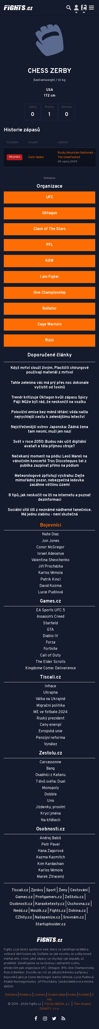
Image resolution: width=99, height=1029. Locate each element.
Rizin (49, 340)
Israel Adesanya (50, 553)
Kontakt (84, 995)
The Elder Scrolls (50, 662)
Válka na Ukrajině (50, 699)
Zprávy (37, 890)
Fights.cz (58, 911)
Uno (50, 800)
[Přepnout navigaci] (76, 7)
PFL (49, 245)
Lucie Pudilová (50, 592)
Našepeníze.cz (47, 917)
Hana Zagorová (50, 851)
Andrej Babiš (50, 838)
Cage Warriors (50, 324)
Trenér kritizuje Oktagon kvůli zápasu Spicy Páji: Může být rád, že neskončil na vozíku (49, 399)
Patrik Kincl (50, 579)
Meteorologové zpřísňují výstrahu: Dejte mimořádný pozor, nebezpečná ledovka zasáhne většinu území (49, 480)
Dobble (50, 794)
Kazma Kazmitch (50, 857)
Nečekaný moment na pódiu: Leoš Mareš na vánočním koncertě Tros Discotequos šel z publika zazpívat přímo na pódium (49, 461)
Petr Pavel (50, 844)
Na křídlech (50, 820)
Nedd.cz (20, 911)
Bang (50, 768)
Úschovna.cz (78, 904)
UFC (49, 197)
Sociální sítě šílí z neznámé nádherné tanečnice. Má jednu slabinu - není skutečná (49, 512)
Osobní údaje (56, 995)
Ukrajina (50, 692)
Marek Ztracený (50, 876)
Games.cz (24, 897)
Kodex (72, 995)
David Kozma (50, 586)
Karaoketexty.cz (50, 904)
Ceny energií (50, 725)
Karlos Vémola (50, 573)
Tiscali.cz (20, 890)
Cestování (79, 890)
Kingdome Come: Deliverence (50, 668)
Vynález (50, 744)
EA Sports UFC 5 (50, 610)
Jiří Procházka (50, 566)
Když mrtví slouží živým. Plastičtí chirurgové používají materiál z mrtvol (50, 370)
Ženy (63, 890)
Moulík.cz (38, 911)
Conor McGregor (50, 547)
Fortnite (50, 649)
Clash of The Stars (50, 229)
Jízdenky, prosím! (50, 807)
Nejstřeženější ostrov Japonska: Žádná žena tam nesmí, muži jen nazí (49, 429)
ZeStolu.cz (74, 897)
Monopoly (50, 788)
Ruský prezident (51, 718)
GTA (50, 629)
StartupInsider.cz (50, 924)
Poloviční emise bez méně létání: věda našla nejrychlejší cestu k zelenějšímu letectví (49, 414)
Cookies (39, 995)
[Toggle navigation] (91, 7)
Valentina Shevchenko (50, 560)
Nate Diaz (50, 534)
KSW (49, 260)
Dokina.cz (77, 911)
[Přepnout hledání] (69, 7)
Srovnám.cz (73, 917)
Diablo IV (50, 636)
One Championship (49, 292)
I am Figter (49, 277)
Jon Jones (50, 541)
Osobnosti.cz (20, 904)
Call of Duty (50, 655)
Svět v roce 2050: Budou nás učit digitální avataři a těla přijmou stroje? (49, 444)
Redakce (25, 995)
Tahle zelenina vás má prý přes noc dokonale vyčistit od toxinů (50, 385)
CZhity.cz (23, 917)
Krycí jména (50, 813)
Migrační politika (50, 705)
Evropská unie (50, 731)
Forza (50, 642)
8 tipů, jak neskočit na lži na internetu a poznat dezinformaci (50, 497)
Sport (51, 890)
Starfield (50, 623)
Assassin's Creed (50, 616)
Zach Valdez (36, 157)
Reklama (11, 995)
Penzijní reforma (50, 738)
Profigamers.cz (48, 897)
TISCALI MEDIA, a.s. (57, 1004)
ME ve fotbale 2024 (50, 712)
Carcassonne (50, 762)
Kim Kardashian (50, 864)
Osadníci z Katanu (50, 775)
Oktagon (49, 213)
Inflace (50, 686)
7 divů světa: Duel (50, 781)
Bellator (49, 308)
